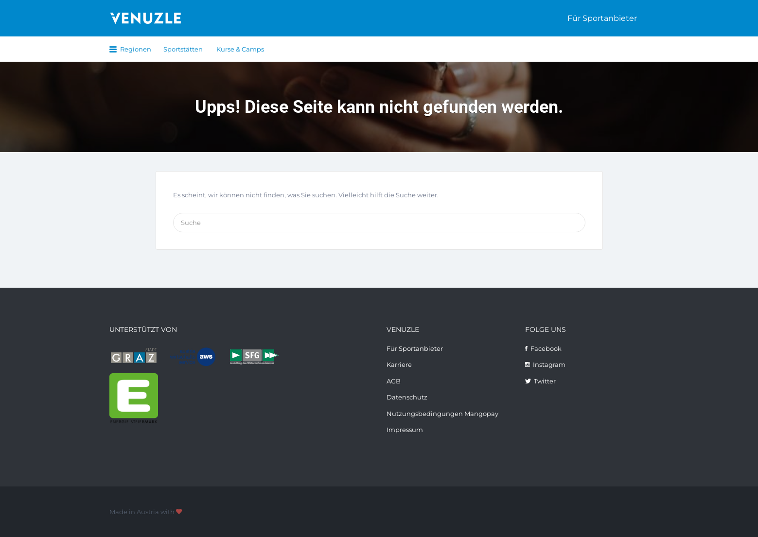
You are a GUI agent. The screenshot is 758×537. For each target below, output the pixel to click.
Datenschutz (407, 397)
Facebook (546, 348)
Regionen (135, 49)
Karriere (399, 364)
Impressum (405, 429)
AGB (394, 381)
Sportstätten (183, 49)
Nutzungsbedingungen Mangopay (442, 413)
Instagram (549, 364)
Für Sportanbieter (602, 18)
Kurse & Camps (240, 49)
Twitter (545, 381)
